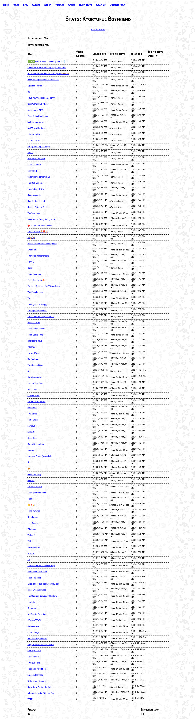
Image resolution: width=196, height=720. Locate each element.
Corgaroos (32, 608)
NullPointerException (37, 614)
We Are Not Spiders (36, 401)
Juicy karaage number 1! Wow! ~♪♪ (43, 79)
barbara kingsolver (36, 122)
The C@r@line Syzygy (37, 304)
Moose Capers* (35, 486)
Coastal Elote (34, 395)
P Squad (31, 553)
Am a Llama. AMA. (36, 110)
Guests (36, 5)
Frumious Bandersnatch (38, 256)
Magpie (31, 450)
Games (71, 5)
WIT (29, 541)
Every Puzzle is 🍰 (36, 280)
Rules (16, 5)
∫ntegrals (31, 347)
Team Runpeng (34, 274)
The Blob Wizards (36, 183)
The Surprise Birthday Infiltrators (42, 596)
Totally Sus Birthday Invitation (41, 316)
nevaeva (31, 426)
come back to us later (37, 571)
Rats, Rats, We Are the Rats (40, 687)
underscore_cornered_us (39, 177)
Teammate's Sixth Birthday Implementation (47, 67)
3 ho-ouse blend (35, 134)
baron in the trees (35, 675)
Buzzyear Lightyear (36, 158)
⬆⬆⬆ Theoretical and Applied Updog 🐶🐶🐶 (48, 73)
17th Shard (32, 414)
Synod (30, 152)
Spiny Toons (33, 657)
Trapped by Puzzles (37, 669)
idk (29, 559)
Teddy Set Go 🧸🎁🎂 (38, 231)
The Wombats (34, 213)
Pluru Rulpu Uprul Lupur (38, 116)
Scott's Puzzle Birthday (38, 104)
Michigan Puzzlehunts (38, 493)
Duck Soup (32, 438)
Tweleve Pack (34, 663)
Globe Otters (33, 626)
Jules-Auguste (34, 195)
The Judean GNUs (36, 189)
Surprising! (32, 171)
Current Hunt (117, 5)
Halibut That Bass (35, 383)
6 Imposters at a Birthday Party (42, 693)
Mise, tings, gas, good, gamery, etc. (43, 584)
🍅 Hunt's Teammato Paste (40, 225)
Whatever (32, 529)
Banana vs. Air (34, 322)
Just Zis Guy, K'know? (37, 638)
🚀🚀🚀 (31, 237)
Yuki (29, 298)
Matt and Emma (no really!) (40, 456)
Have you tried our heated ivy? (41, 98)
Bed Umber (33, 389)
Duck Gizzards (34, 164)
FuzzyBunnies (34, 547)
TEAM (30, 699)
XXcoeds (32, 250)
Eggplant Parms (35, 86)
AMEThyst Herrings (36, 128)
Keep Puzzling (34, 578)
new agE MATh (34, 650)
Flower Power (34, 353)
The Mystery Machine (37, 310)
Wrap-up (101, 5)
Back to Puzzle (98, 29)
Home (6, 5)
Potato (31, 499)
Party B (31, 262)
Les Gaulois (33, 523)
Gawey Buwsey (34, 474)
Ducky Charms (34, 140)
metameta (32, 407)
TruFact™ (31, 535)
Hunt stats (85, 5)
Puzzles (59, 5)
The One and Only (35, 365)
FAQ (25, 5)
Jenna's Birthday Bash (37, 207)
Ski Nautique (33, 359)
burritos (31, 480)
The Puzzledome (35, 292)
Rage (30, 268)
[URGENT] (32, 432)
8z (29, 371)
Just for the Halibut (36, 201)
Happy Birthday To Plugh (39, 146)
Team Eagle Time (35, 335)
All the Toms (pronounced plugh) (42, 243)
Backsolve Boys (35, 341)
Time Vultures (34, 511)
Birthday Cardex (35, 377)
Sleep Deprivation (36, 444)
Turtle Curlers (34, 420)
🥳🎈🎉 (31, 505)
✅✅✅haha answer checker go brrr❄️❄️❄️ (48, 61)
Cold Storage (33, 632)
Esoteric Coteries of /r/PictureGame (44, 286)
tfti (29, 462)
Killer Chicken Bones (37, 590)
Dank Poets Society (36, 328)
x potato (31, 602)
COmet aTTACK (34, 620)
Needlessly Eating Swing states (42, 219)
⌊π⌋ (29, 92)
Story (47, 5)
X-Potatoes (33, 517)
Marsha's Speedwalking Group (41, 565)
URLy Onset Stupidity (37, 681)
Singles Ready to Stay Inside (41, 644)
